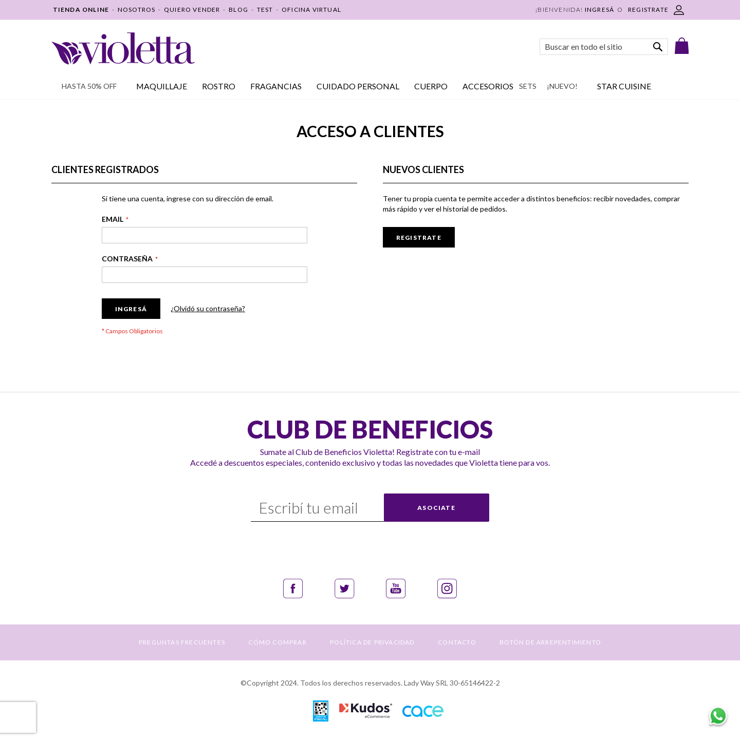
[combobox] (604, 47)
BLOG (238, 9)
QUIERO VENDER (192, 9)
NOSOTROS (137, 9)
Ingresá (599, 9)
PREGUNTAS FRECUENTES (182, 642)
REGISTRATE (648, 9)
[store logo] (123, 48)
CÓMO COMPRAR (277, 642)
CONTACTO (457, 642)
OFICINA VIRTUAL (311, 9)
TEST (265, 9)
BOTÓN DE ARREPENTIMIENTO (550, 642)
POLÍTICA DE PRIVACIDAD (372, 642)
